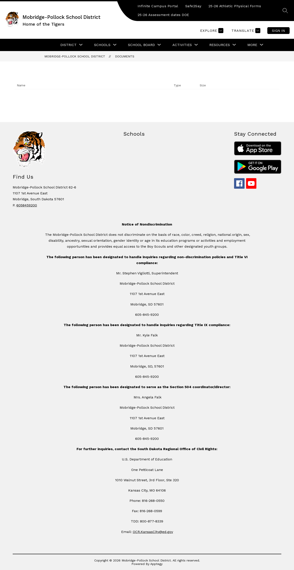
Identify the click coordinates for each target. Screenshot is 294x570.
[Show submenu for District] (68, 45)
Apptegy (156, 564)
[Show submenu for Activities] (182, 45)
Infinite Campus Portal (158, 6)
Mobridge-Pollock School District (74, 56)
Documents (124, 56)
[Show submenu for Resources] (219, 45)
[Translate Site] (245, 30)
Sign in (278, 30)
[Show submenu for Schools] (102, 45)
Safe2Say (193, 6)
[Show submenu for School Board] (141, 45)
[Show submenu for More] (252, 45)
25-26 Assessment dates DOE (163, 15)
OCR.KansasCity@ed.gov (153, 532)
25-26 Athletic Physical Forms (234, 6)
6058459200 (26, 205)
